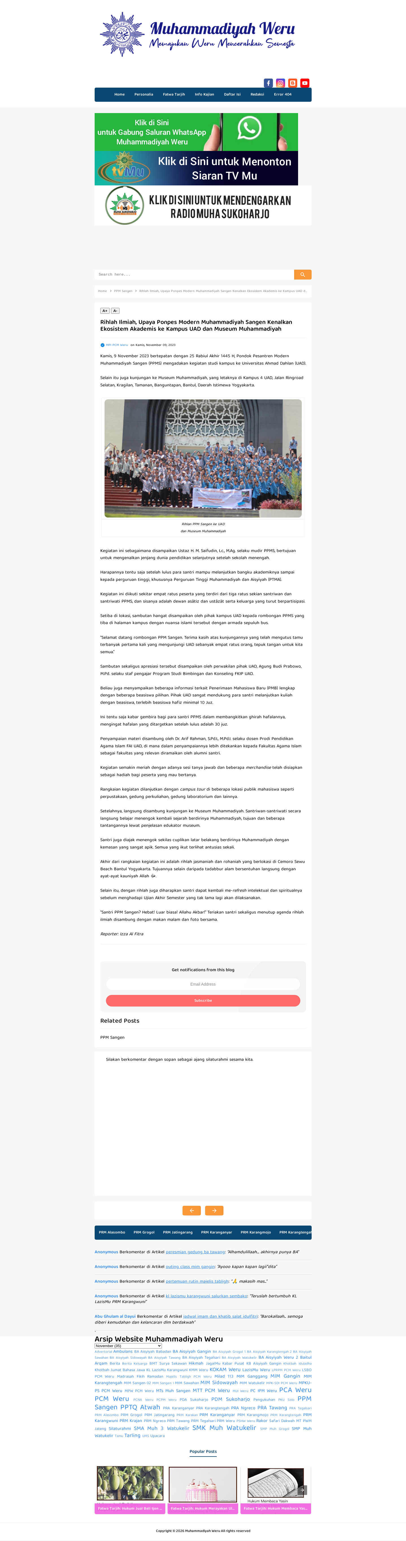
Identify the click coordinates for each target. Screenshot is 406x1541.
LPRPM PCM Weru (286, 1371)
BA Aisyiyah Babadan (152, 1352)
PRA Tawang (272, 1409)
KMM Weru (198, 1371)
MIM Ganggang (252, 1378)
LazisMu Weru (256, 1371)
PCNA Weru (143, 1401)
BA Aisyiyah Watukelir (239, 1359)
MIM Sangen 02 (137, 1384)
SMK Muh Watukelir (224, 1429)
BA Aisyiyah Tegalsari (201, 1358)
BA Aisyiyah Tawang (164, 1359)
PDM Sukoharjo (230, 1400)
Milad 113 (224, 1378)
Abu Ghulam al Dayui (115, 1318)
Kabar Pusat (233, 1364)
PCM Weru (112, 1400)
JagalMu (213, 1364)
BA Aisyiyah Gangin (192, 1353)
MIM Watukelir (252, 1384)
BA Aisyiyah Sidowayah (128, 1359)
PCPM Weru (167, 1401)
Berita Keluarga (134, 1365)
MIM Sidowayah (219, 1384)
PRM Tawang (178, 1422)
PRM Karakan (187, 1416)
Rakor (262, 1422)
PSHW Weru (245, 1422)
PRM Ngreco (155, 1422)
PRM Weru (226, 1422)
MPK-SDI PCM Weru (281, 1384)
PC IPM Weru (263, 1392)
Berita (115, 1364)
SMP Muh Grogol (274, 1430)
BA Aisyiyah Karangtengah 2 (269, 1353)
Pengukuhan (264, 1400)
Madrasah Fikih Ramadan (140, 1377)
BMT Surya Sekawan (168, 1364)
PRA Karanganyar (178, 1409)
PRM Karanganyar (216, 1233)
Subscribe (203, 1001)
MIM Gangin (285, 1377)
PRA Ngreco (243, 1409)
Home (119, 94)
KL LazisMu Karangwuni (167, 1371)
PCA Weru (295, 1391)
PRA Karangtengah (212, 1409)
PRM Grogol (144, 1233)
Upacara (157, 1437)
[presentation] (302, 1491)
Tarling (132, 1437)
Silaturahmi (120, 1430)
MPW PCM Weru (139, 1392)
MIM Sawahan (187, 1384)
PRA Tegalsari (300, 1409)
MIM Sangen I (163, 1384)
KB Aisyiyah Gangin (264, 1364)
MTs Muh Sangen (173, 1392)
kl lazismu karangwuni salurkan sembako (206, 1297)
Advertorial (103, 1353)
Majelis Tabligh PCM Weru (189, 1378)
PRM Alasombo (112, 1233)
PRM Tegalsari (203, 1422)
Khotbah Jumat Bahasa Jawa (120, 1371)
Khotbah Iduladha (297, 1365)
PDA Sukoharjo (194, 1400)
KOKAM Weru (225, 1371)
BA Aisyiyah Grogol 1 (229, 1353)
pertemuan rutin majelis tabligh (197, 1283)
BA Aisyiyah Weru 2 (278, 1359)
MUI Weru (241, 1392)
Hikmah (196, 1365)
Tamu (119, 1437)
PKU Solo (286, 1401)
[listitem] (130, 1491)
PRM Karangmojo (256, 1233)
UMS (145, 1437)
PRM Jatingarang (178, 1233)
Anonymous (106, 1253)
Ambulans (123, 1353)
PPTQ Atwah (140, 1408)
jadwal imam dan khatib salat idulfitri (220, 1318)
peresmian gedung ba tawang (195, 1253)
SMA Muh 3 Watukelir (161, 1429)
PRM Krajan (131, 1422)
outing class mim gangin (190, 1268)
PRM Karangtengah (296, 1233)
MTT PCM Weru (211, 1392)
